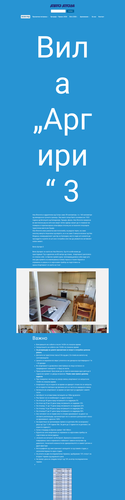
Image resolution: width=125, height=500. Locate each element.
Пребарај (70, 11)
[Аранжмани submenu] (89, 16)
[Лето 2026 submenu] (77, 16)
